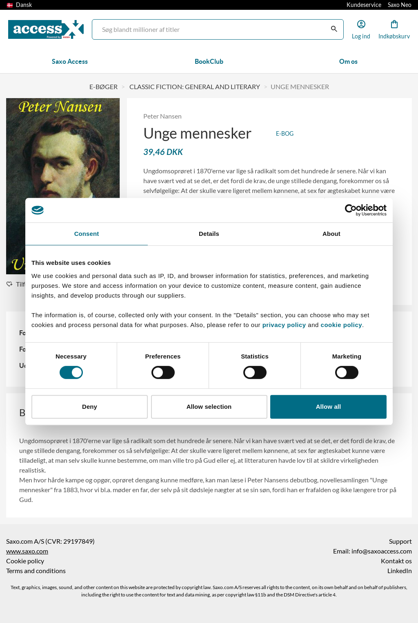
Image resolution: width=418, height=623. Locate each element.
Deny (89, 406)
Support (400, 541)
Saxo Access (70, 61)
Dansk (19, 5)
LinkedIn (399, 570)
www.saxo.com (27, 551)
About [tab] (331, 233)
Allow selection (209, 406)
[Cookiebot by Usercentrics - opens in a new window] (351, 210)
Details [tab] (209, 233)
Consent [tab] (86, 233)
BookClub (209, 61)
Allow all (328, 406)
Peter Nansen (162, 116)
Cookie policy (25, 561)
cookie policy (340, 324)
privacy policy (284, 324)
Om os (348, 61)
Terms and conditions (36, 570)
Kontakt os (396, 561)
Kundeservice (364, 5)
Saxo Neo (399, 5)
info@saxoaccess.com (381, 551)
